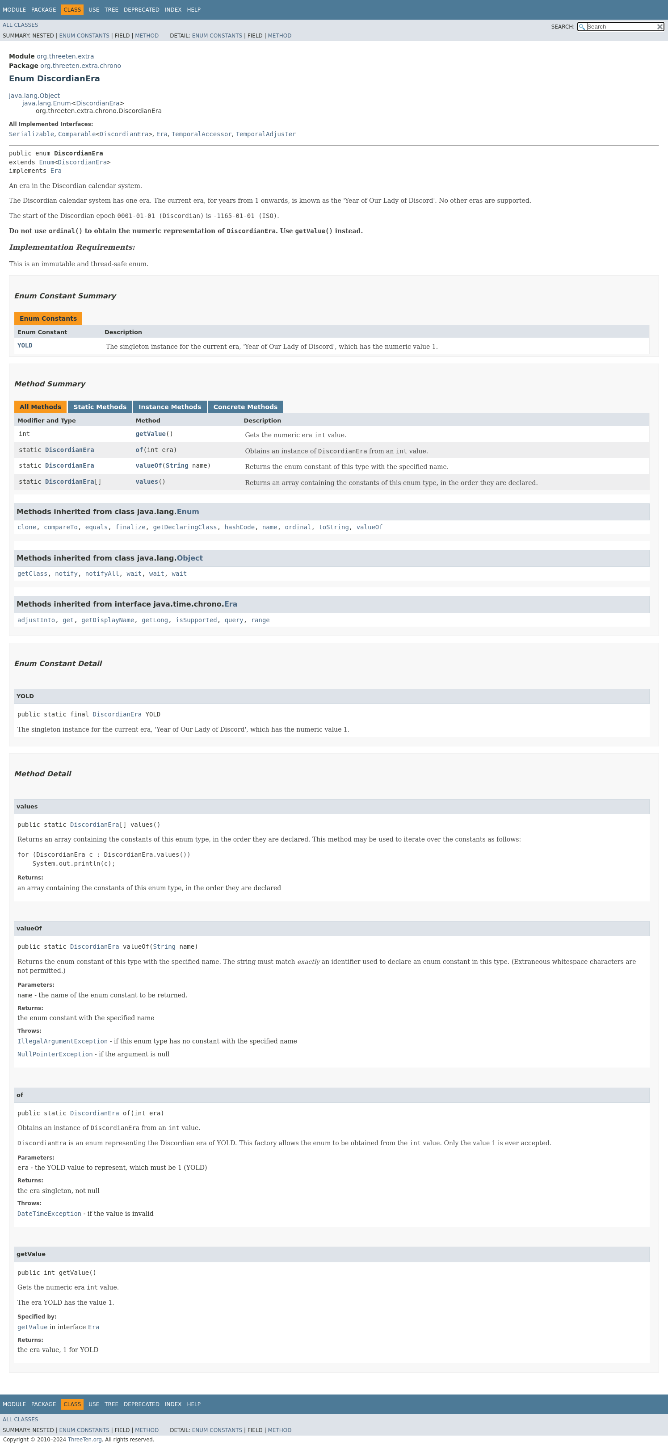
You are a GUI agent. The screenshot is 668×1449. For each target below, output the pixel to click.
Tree (111, 10)
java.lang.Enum (46, 103)
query (234, 620)
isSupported (196, 620)
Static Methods (99, 406)
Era (162, 134)
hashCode (240, 527)
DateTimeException (49, 1213)
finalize (130, 527)
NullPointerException (55, 1054)
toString (334, 527)
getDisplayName (107, 620)
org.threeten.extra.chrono (80, 65)
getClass (32, 573)
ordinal (298, 527)
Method (147, 36)
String (177, 465)
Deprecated (142, 10)
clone (26, 527)
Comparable (77, 134)
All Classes (20, 25)
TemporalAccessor (202, 134)
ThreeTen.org (85, 1439)
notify (66, 573)
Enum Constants (84, 36)
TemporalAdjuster (266, 134)
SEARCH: (563, 27)
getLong (155, 620)
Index (173, 10)
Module (14, 10)
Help (194, 10)
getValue (151, 433)
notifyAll (102, 573)
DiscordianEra (97, 103)
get (68, 620)
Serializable (31, 134)
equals (96, 527)
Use (93, 10)
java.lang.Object (34, 95)
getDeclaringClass (185, 527)
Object (190, 558)
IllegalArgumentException (62, 1041)
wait (134, 573)
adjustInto (36, 620)
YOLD (25, 345)
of (139, 449)
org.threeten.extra (65, 56)
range (260, 620)
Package (43, 10)
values (147, 481)
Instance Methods (170, 406)
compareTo (61, 527)
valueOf (149, 465)
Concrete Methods (246, 406)
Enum (46, 162)
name (269, 527)
